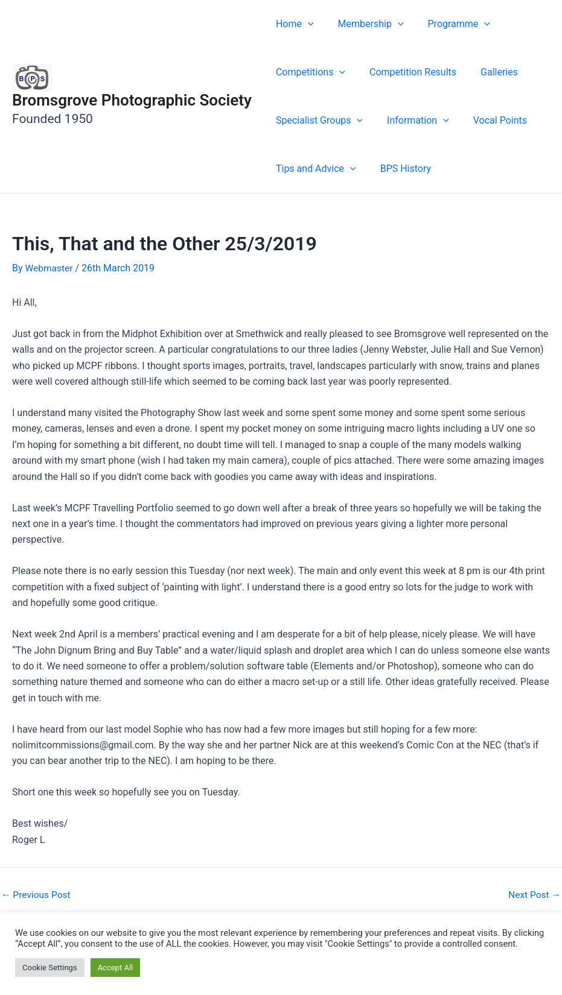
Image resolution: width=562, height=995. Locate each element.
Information (411, 120)
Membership (364, 24)
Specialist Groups (316, 120)
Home (292, 24)
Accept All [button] (115, 967)
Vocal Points (488, 120)
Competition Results (405, 72)
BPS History (398, 168)
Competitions (308, 72)
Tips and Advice (313, 169)
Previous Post (36, 895)
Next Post (533, 895)
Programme (447, 24)
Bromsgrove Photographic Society (132, 100)
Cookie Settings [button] (49, 967)
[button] (305, 24)
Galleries (487, 72)
